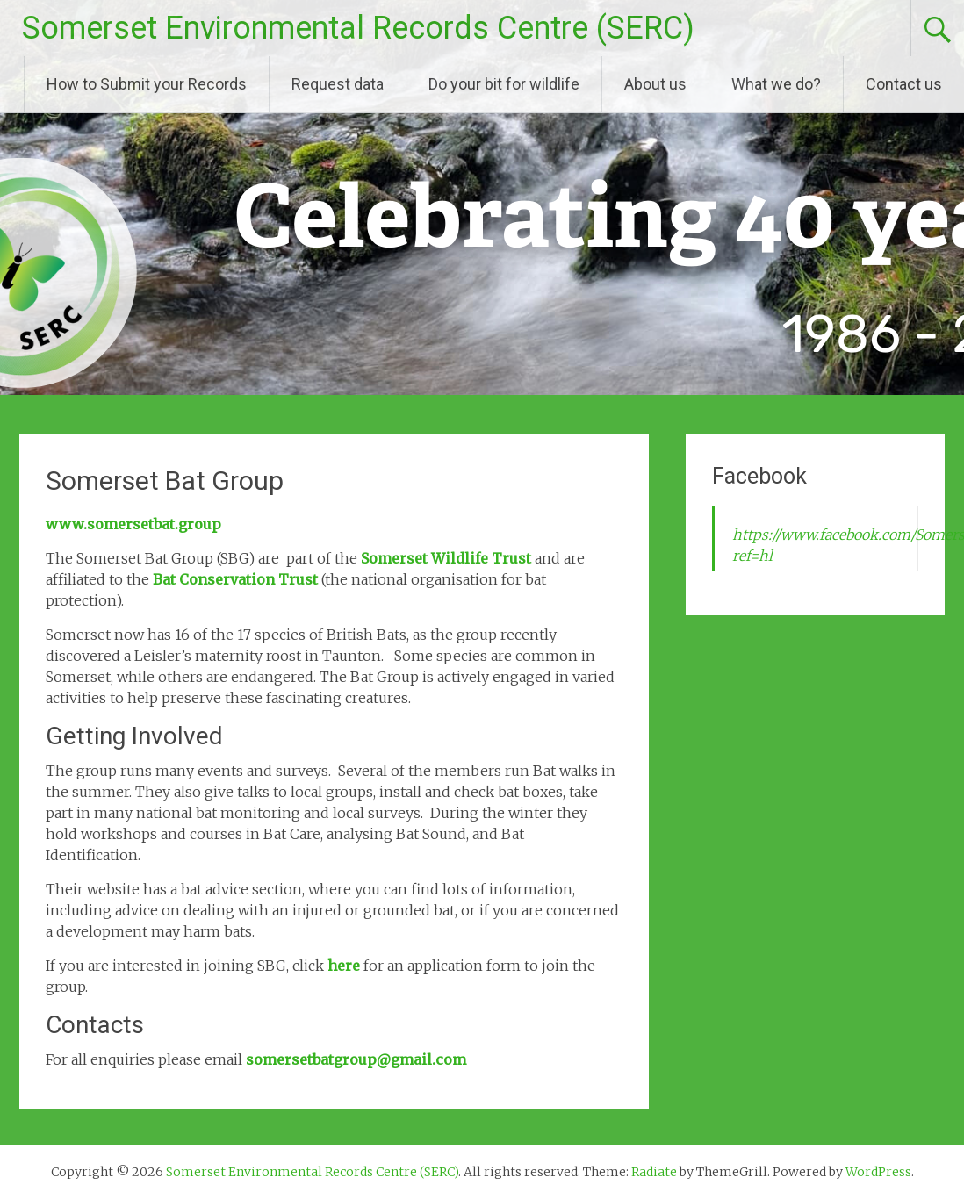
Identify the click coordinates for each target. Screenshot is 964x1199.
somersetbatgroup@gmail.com (356, 1059)
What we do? (776, 84)
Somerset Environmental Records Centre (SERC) (358, 28)
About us (655, 84)
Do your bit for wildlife (503, 84)
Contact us (904, 84)
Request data (337, 84)
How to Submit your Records (147, 84)
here (343, 965)
